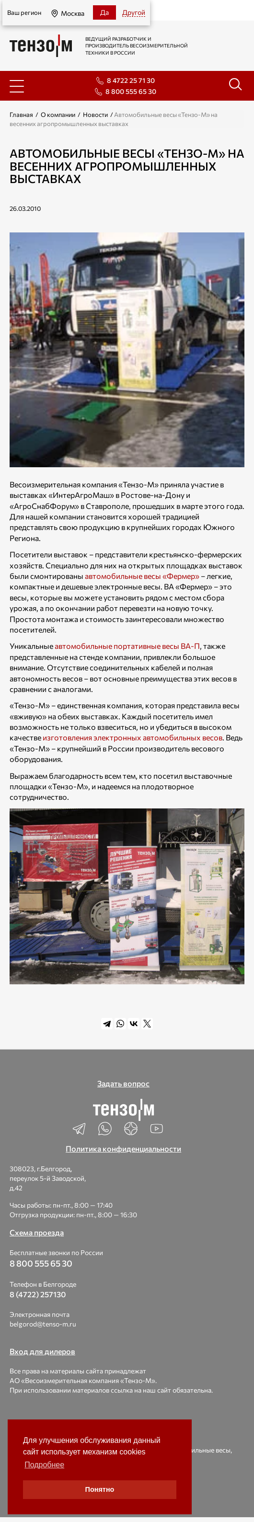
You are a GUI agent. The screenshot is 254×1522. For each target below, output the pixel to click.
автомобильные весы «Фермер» (142, 575)
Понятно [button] (100, 1489)
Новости (95, 114)
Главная (21, 114)
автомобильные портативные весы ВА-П (127, 645)
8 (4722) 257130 (38, 1294)
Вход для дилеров (42, 1351)
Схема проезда (37, 1232)
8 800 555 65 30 (130, 91)
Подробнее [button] (44, 1465)
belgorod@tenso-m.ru (43, 1324)
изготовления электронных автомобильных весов (132, 737)
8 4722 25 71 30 (131, 80)
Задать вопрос (123, 1083)
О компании (58, 114)
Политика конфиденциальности (123, 1148)
